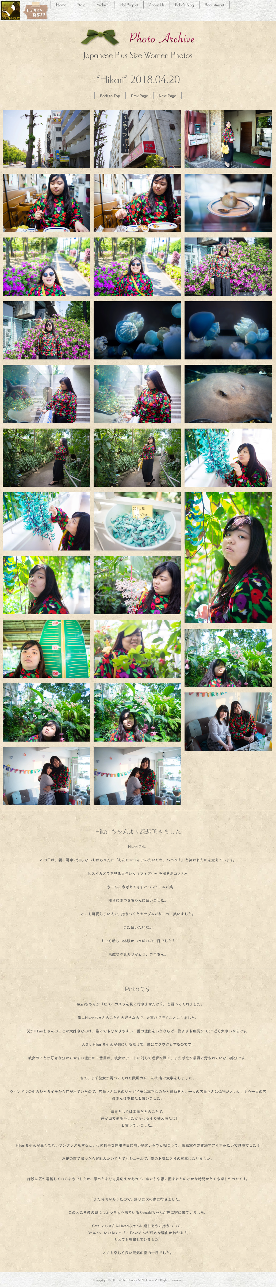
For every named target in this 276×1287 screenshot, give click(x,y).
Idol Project (129, 4)
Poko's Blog (184, 4)
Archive (103, 4)
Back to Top (110, 95)
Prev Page (139, 95)
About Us (156, 4)
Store (81, 4)
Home (61, 4)
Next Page (167, 95)
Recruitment (214, 4)
